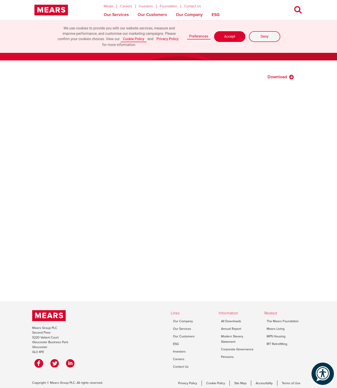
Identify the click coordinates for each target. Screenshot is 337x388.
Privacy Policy (167, 39)
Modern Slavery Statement (232, 339)
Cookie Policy (133, 39)
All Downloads (231, 321)
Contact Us (192, 6)
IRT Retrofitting (277, 343)
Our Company (189, 14)
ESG (216, 14)
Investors (146, 6)
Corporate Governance (237, 349)
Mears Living (275, 328)
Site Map (240, 383)
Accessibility (264, 383)
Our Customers (152, 14)
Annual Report (231, 328)
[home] (51, 10)
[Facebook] (40, 363)
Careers (126, 6)
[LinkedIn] (71, 363)
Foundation (168, 6)
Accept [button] (229, 36)
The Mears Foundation (283, 321)
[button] (112, 5)
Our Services (116, 14)
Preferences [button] (198, 36)
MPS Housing (276, 336)
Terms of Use (291, 383)
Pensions (227, 356)
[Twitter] (55, 363)
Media (108, 6)
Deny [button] (264, 36)
